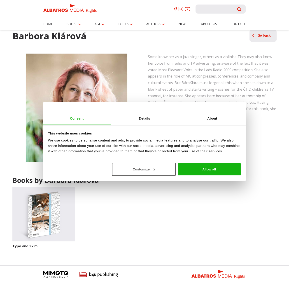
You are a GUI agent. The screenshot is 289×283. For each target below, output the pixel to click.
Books (71, 24)
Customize (144, 169)
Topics (123, 24)
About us (209, 24)
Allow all (209, 169)
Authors (153, 24)
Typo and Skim (24, 246)
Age (98, 24)
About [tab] (212, 118)
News (182, 24)
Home (48, 24)
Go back (264, 35)
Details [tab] (144, 118)
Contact (238, 24)
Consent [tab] (77, 118)
